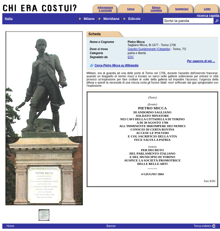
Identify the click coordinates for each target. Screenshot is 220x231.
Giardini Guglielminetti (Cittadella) (149, 49)
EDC (131, 57)
